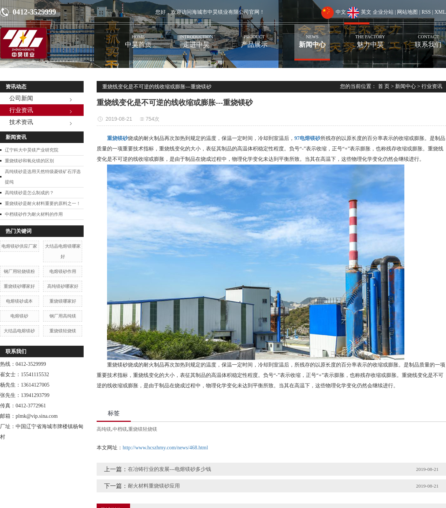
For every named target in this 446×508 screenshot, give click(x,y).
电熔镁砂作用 (62, 271)
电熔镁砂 (19, 316)
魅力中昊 (370, 36)
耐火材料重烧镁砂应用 (154, 486)
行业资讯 (21, 110)
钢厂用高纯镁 (62, 316)
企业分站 (383, 12)
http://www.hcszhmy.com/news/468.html (165, 447)
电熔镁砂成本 (19, 301)
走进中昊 (196, 36)
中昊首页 (138, 36)
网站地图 (407, 12)
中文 (333, 12)
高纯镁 (104, 429)
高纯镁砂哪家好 (62, 286)
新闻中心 (312, 36)
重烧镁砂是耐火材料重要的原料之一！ (43, 203)
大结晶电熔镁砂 (19, 330)
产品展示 (254, 36)
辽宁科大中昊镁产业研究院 (31, 150)
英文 (359, 12)
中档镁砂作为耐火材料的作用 (34, 214)
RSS (426, 12)
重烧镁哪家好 (62, 301)
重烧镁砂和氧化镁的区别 (29, 160)
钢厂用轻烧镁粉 (19, 271)
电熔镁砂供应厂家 (19, 246)
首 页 (384, 86)
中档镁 (120, 429)
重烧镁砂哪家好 (19, 286)
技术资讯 (21, 122)
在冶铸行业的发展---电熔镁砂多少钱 (169, 469)
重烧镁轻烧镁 (62, 330)
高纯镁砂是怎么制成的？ (29, 192)
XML (440, 12)
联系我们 (428, 36)
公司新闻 (21, 98)
